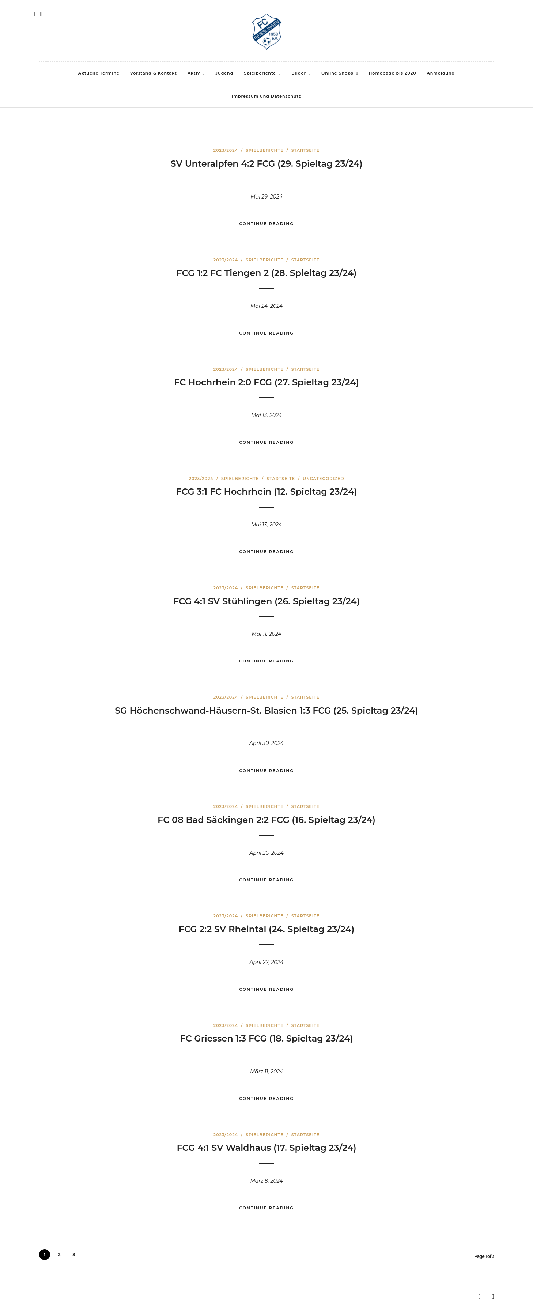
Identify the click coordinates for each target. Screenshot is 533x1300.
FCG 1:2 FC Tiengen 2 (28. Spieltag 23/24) (267, 273)
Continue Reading (266, 223)
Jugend (224, 73)
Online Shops (337, 73)
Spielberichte (260, 73)
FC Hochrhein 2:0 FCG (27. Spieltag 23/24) (266, 382)
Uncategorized (323, 478)
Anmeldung (441, 73)
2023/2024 (225, 150)
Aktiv (194, 73)
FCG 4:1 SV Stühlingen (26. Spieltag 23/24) (266, 601)
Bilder (298, 73)
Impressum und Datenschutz (266, 96)
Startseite (305, 150)
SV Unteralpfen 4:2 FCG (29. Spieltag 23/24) (266, 163)
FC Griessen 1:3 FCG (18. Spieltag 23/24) (266, 1038)
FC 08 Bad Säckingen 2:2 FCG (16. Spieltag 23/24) (266, 820)
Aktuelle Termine (99, 73)
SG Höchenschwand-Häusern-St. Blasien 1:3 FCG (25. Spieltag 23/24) (266, 710)
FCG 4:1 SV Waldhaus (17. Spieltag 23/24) (266, 1147)
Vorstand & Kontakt (153, 73)
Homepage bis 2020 (392, 73)
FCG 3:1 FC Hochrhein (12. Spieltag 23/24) (266, 491)
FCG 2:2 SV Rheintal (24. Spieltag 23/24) (267, 929)
